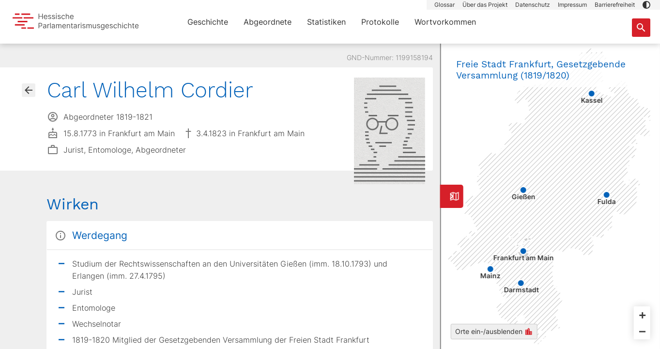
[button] (646, 5)
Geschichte (207, 22)
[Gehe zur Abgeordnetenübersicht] (28, 90)
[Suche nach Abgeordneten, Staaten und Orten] (641, 27)
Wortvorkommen (445, 22)
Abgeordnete (268, 22)
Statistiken (326, 22)
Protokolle (380, 22)
